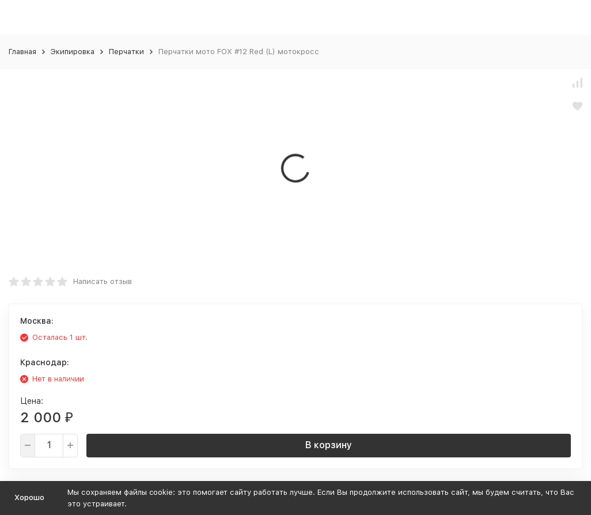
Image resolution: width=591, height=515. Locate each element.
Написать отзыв (102, 281)
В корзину (328, 445)
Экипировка (72, 51)
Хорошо (29, 497)
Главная (22, 51)
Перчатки (126, 51)
